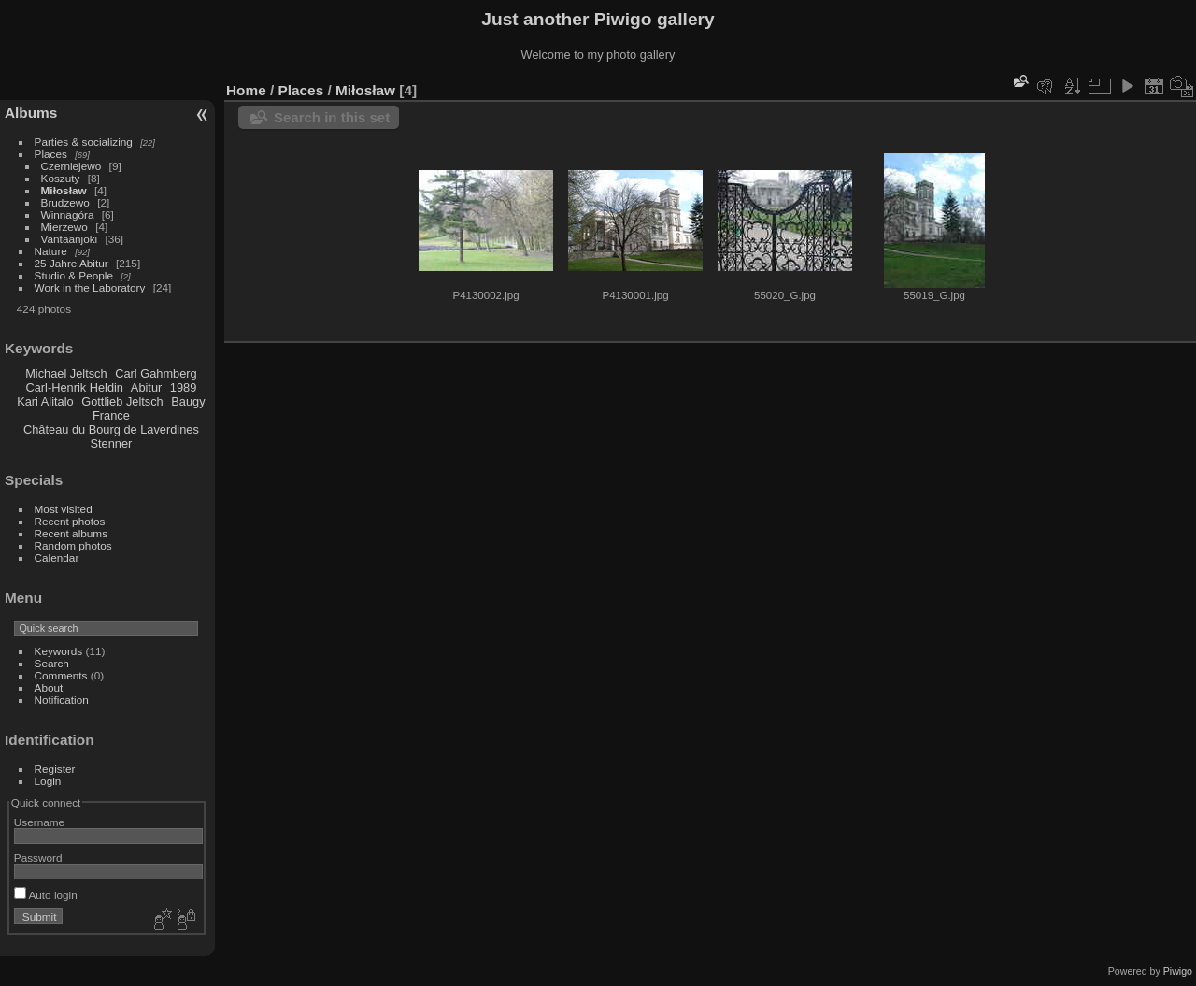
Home (246, 90)
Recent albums (71, 533)
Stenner (111, 443)
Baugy (188, 401)
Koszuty (60, 178)
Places (51, 154)
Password (38, 857)
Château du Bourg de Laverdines (111, 429)
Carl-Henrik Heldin (74, 387)
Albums (31, 113)
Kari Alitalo (45, 401)
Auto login (46, 895)
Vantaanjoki (69, 239)
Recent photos (70, 521)
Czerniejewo (71, 166)
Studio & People (74, 275)
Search (52, 663)
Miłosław (64, 190)
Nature (51, 251)
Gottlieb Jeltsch (122, 401)
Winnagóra (67, 214)
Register (55, 769)
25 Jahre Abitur (71, 263)
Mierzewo (64, 227)
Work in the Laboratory (90, 287)
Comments (61, 675)
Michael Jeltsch (66, 373)
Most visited (64, 509)
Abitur (146, 387)
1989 (183, 387)
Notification (62, 699)
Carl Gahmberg (155, 373)
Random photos (73, 545)
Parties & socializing (84, 142)
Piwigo (1177, 971)
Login (48, 781)
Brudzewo (65, 202)
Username (39, 822)
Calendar (57, 557)
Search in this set (332, 117)
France (111, 415)
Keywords (59, 651)
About (49, 687)
